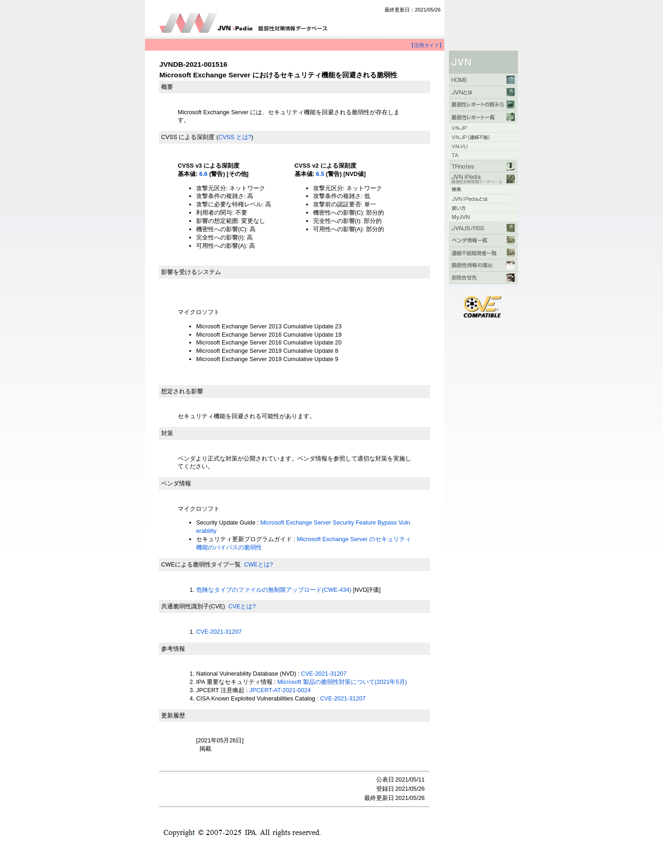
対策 (167, 433)
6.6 (203, 173)
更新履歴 (173, 715)
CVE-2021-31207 (219, 631)
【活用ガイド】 (426, 45)
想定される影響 (182, 391)
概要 (167, 86)
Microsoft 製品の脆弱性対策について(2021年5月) (342, 681)
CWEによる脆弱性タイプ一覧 (201, 564)
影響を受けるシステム (191, 271)
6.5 (320, 173)
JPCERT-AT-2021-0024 (280, 690)
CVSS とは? (234, 137)
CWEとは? (258, 564)
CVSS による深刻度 (188, 137)
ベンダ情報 (176, 483)
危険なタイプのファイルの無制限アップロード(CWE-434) (273, 589)
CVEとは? (242, 606)
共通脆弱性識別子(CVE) (193, 606)
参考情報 (173, 648)
